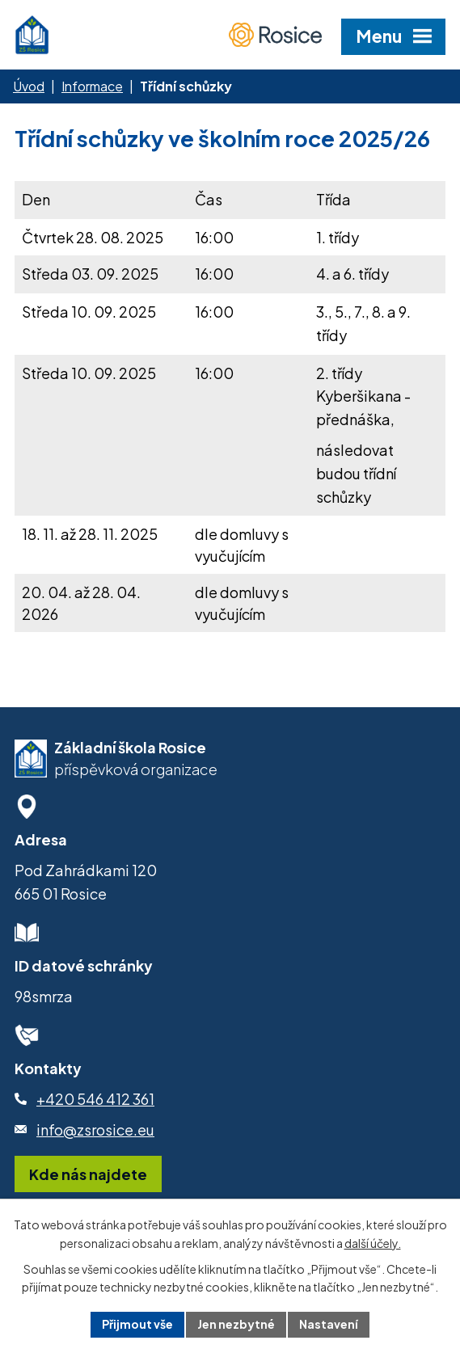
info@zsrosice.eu (95, 1129)
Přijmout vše (137, 1324)
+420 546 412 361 (95, 1099)
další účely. (372, 1243)
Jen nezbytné (236, 1324)
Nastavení (328, 1324)
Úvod (28, 86)
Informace (92, 86)
